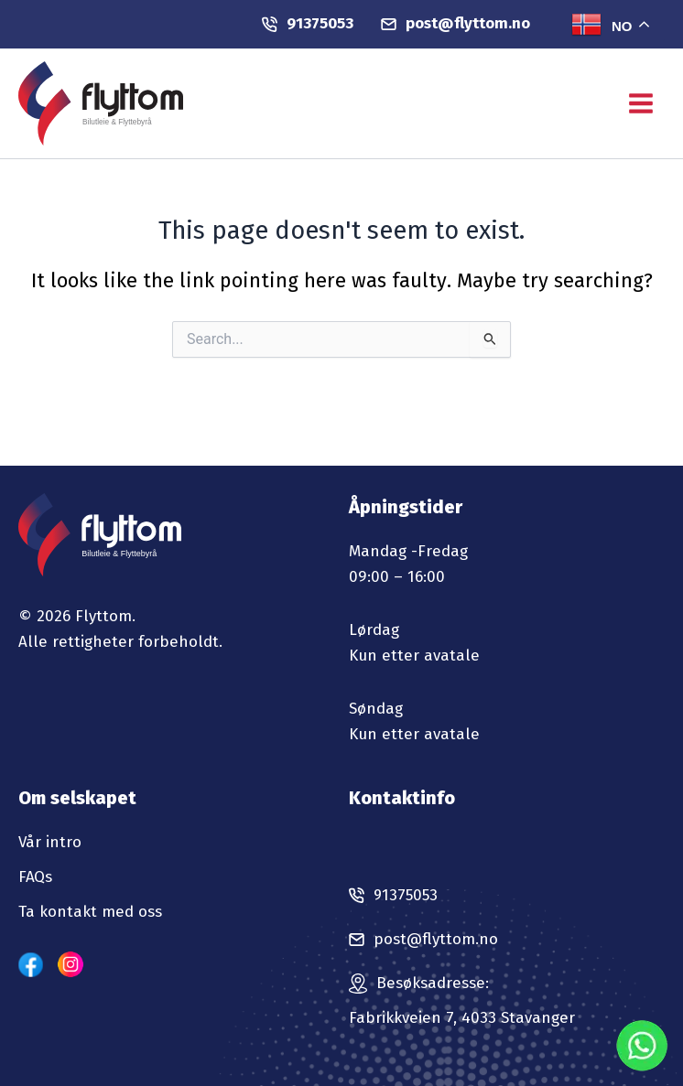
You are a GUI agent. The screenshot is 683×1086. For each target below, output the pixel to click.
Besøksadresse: (432, 983)
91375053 (307, 23)
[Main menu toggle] (641, 103)
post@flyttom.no (455, 23)
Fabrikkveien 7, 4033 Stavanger (462, 1017)
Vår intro (49, 842)
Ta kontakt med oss (90, 911)
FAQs (35, 877)
